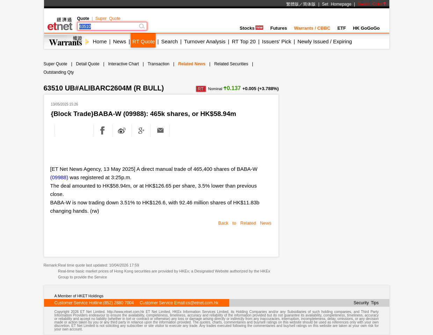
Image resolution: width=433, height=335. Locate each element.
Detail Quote (88, 63)
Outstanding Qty (59, 72)
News (119, 41)
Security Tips (366, 302)
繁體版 (292, 4)
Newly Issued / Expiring (324, 41)
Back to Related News (245, 223)
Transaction (158, 63)
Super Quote (108, 18)
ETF (341, 28)
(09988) (59, 177)
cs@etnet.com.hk (202, 302)
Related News (191, 63)
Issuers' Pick (276, 41)
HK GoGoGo (366, 28)
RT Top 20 (243, 41)
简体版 (309, 4)
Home (100, 41)
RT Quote (143, 41)
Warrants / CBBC (312, 28)
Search (169, 41)
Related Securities (231, 63)
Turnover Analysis (205, 41)
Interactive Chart (123, 63)
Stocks (252, 28)
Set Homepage (336, 4)
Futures (278, 28)
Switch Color (372, 4)
